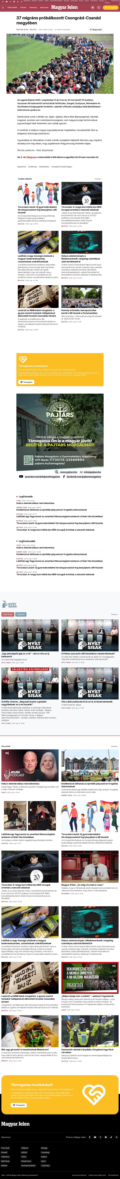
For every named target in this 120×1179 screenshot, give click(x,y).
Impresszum (6, 1137)
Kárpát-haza (26, 1161)
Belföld (33, 29)
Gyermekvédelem (28, 1166)
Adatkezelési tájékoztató (97, 1175)
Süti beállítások (113, 1175)
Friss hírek (5, 1148)
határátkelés (44, 167)
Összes (98, 179)
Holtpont (24, 1148)
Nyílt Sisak (44, 7)
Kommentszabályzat (79, 1175)
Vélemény (33, 7)
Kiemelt (23, 7)
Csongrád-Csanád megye (61, 167)
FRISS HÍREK (12, 7)
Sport (43, 1161)
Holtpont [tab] (21, 614)
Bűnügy (44, 1148)
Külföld (24, 1152)
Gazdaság (45, 1152)
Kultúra (44, 1157)
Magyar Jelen (22, 29)
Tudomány (45, 1166)
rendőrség (32, 167)
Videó (23, 1157)
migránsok (21, 167)
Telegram (31, 157)
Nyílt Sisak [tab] (7, 614)
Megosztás (96, 29)
